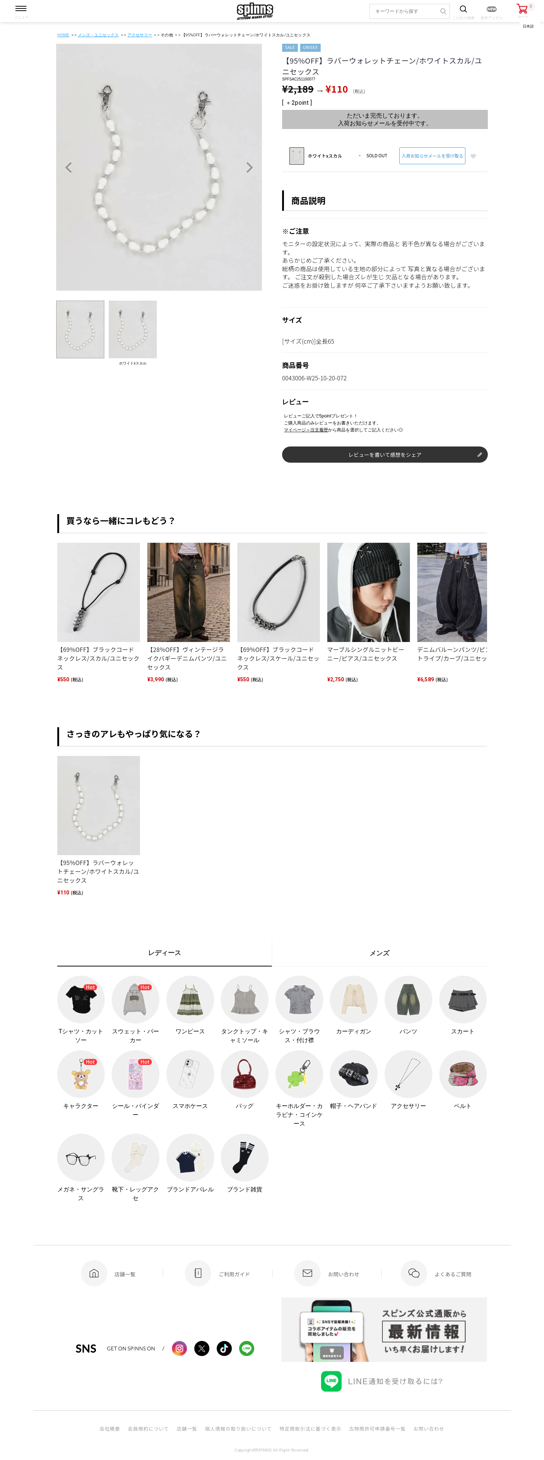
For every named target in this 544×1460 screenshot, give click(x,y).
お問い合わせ (429, 1428)
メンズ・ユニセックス (98, 35)
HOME (63, 35)
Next (249, 168)
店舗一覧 (187, 1428)
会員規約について (148, 1428)
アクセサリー (139, 35)
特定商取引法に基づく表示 (310, 1428)
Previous (69, 168)
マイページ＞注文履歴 (306, 430)
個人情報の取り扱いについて (238, 1428)
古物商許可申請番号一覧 (377, 1428)
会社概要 (110, 1428)
